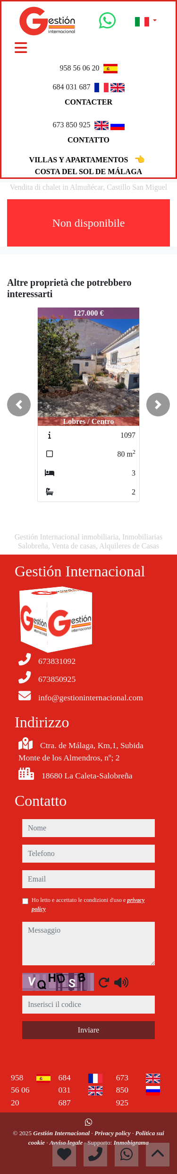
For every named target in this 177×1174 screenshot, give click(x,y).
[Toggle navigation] (21, 48)
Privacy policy (113, 1133)
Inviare (88, 1030)
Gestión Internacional (62, 1133)
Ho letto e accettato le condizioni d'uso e (88, 904)
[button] (19, 404)
